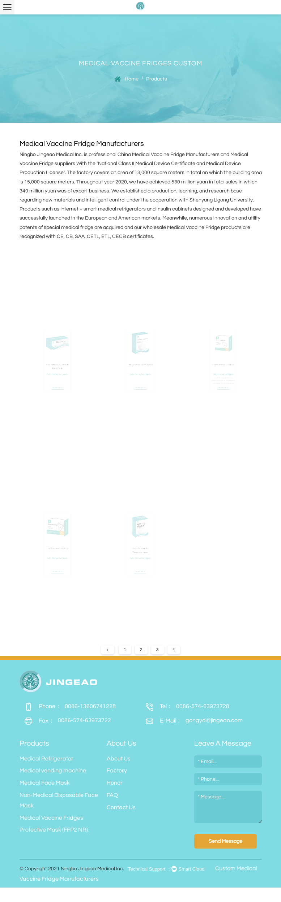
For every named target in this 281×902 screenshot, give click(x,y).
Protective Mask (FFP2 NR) (54, 830)
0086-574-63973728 (185, 706)
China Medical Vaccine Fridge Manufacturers (169, 154)
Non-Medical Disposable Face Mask (59, 800)
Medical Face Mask (45, 783)
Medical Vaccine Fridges (51, 818)
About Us (119, 759)
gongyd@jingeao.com (192, 721)
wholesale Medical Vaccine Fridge (181, 227)
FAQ (112, 795)
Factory (117, 770)
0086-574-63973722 (65, 721)
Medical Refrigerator (46, 759)
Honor (115, 783)
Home (132, 79)
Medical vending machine (53, 770)
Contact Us (121, 807)
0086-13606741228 (68, 706)
